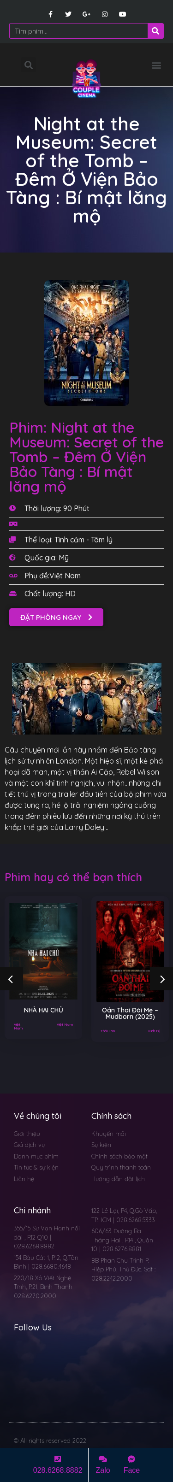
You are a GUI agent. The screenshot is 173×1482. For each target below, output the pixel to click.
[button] (156, 64)
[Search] (155, 31)
